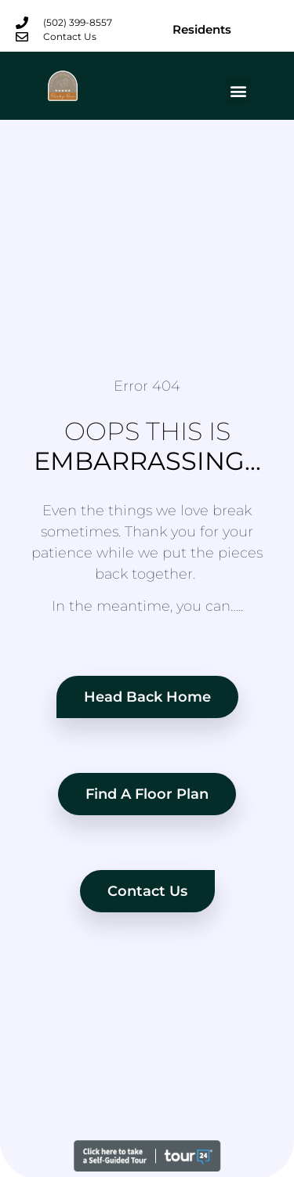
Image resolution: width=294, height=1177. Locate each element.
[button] (238, 90)
